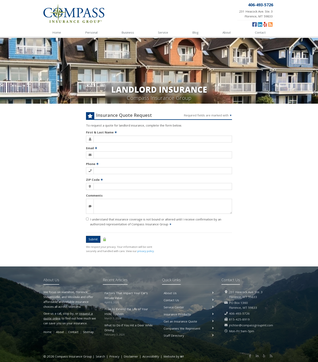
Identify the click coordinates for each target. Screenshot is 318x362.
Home (56, 32)
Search (100, 356)
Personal (91, 32)
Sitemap (88, 332)
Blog (195, 32)
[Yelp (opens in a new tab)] (265, 24)
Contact (260, 32)
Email (91, 148)
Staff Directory (189, 335)
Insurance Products (189, 314)
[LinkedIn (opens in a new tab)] (260, 24)
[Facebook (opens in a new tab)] (254, 24)
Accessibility (150, 356)
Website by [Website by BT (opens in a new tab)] (173, 356)
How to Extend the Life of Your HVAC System (129, 313)
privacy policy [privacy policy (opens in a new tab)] (145, 251)
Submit (93, 239)
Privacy (114, 356)
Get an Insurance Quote (189, 321)
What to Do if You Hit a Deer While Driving (129, 330)
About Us (189, 293)
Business (127, 32)
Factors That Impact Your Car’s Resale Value (129, 298)
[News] (270, 24)
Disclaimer (131, 356)
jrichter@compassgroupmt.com (251, 325)
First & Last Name (101, 132)
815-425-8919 (239, 319)
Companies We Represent (189, 328)
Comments (94, 195)
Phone (92, 164)
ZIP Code (94, 180)
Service (163, 32)
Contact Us (189, 300)
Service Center (189, 307)
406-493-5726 (239, 313)
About (226, 32)
